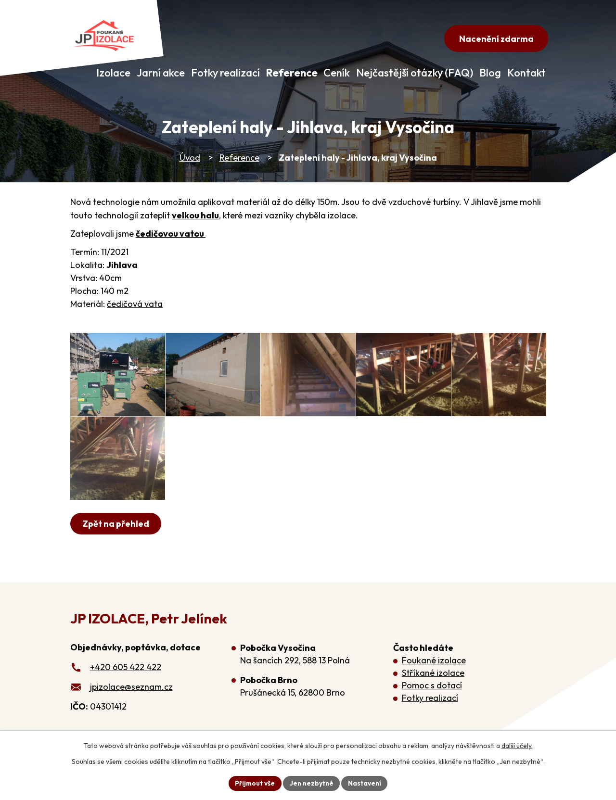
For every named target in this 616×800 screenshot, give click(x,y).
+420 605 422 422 (125, 692)
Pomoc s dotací (432, 711)
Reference (239, 157)
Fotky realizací (430, 723)
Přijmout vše (253, 782)
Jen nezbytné (311, 782)
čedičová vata (135, 303)
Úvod (190, 157)
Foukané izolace (434, 686)
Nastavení (366, 782)
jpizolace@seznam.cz (131, 712)
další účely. (517, 745)
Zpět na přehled (116, 549)
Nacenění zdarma (494, 39)
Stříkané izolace (433, 698)
